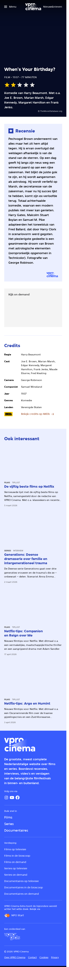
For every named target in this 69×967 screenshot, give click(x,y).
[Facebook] (17, 797)
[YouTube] (12, 797)
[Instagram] (6, 797)
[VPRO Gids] (12, 936)
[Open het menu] (10, 7)
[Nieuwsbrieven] (52, 7)
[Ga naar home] (33, 6)
